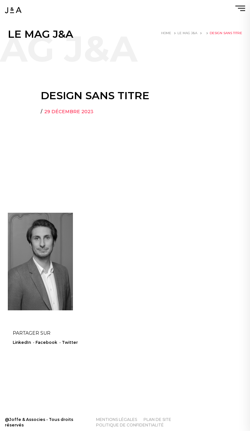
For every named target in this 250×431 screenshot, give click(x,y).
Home (166, 33)
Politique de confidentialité (130, 425)
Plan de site (157, 419)
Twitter (70, 342)
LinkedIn (22, 342)
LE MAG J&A (187, 33)
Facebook (46, 342)
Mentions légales (116, 419)
